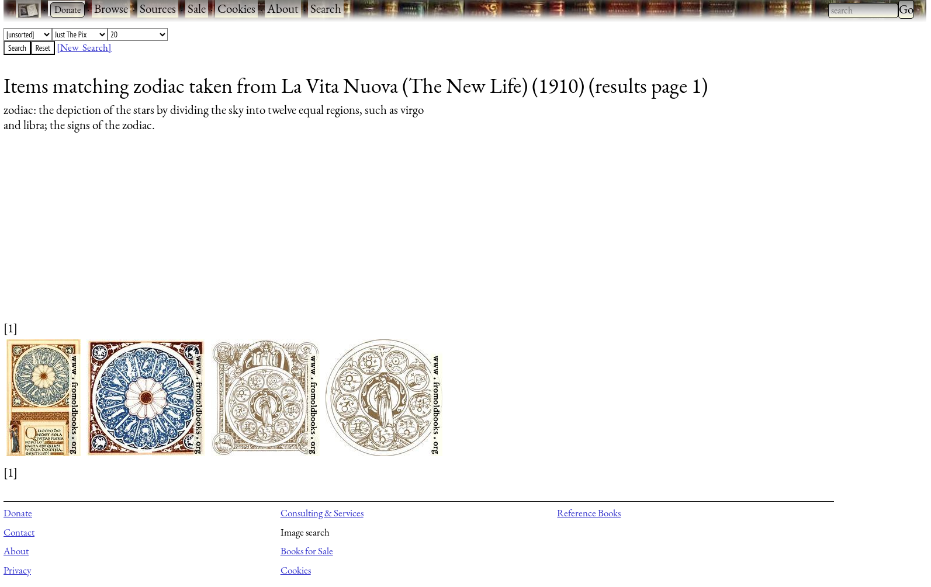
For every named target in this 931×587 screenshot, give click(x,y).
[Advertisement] (354, 237)
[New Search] (84, 47)
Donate (18, 512)
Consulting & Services (322, 512)
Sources (158, 8)
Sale (197, 8)
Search (325, 8)
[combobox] (863, 10)
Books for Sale (307, 550)
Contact (19, 532)
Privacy (17, 570)
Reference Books (589, 512)
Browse (111, 8)
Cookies (236, 8)
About (283, 8)
